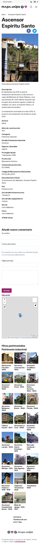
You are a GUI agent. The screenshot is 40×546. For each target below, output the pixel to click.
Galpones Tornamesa (18, 487)
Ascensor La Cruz (19, 427)
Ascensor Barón (18, 407)
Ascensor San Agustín (19, 467)
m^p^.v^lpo (17, 522)
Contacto (17, 517)
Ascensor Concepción (19, 366)
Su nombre (6, 233)
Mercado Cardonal (30, 446)
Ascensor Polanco (6, 487)
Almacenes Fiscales (6, 366)
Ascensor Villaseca (31, 467)
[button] (20, 315)
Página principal (7, 261)
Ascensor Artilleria (6, 386)
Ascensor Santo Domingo (18, 447)
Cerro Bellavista (7, 213)
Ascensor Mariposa (6, 407)
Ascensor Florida (31, 407)
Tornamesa (31, 486)
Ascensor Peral (18, 386)
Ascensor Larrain (6, 446)
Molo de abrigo (17, 506)
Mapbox (17, 337)
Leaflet (11, 337)
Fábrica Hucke (5, 427)
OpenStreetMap (26, 337)
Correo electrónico (9, 244)
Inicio (3, 14)
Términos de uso (20, 519)
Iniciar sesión (7, 2)
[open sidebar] (36, 7)
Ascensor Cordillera (31, 366)
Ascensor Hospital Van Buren (7, 507)
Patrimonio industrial (9, 137)
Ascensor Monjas (6, 467)
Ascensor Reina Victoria (31, 387)
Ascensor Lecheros (31, 427)
